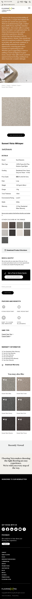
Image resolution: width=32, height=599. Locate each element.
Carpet (4, 552)
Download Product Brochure (15, 250)
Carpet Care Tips (7, 334)
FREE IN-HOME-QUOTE (8, 5)
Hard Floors (6, 554)
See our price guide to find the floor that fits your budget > (16, 214)
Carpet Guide (6, 336)
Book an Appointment (13, 277)
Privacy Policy (15, 595)
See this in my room (16, 135)
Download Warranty (10, 365)
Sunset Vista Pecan (22, 433)
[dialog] (29, 595)
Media (3, 572)
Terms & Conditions (6, 595)
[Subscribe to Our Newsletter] (14, 500)
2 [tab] (28, 80)
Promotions (5, 566)
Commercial (5, 561)
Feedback (5, 544)
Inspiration (5, 568)
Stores (4, 575)
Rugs (3, 557)
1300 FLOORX (7, 1)
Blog (3, 570)
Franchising (6, 577)
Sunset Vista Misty (6, 393)
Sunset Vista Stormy (7, 413)
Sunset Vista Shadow (7, 433)
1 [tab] (26, 80)
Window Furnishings (8, 559)
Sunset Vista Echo (21, 413)
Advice (4, 563)
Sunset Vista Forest (22, 393)
